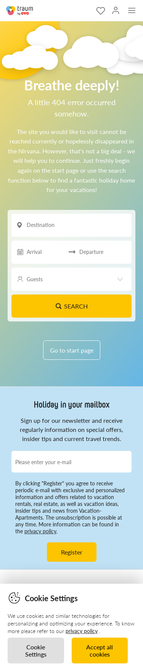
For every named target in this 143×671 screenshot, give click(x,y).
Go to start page (71, 350)
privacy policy (40, 531)
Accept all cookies (99, 650)
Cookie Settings (36, 650)
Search (71, 306)
